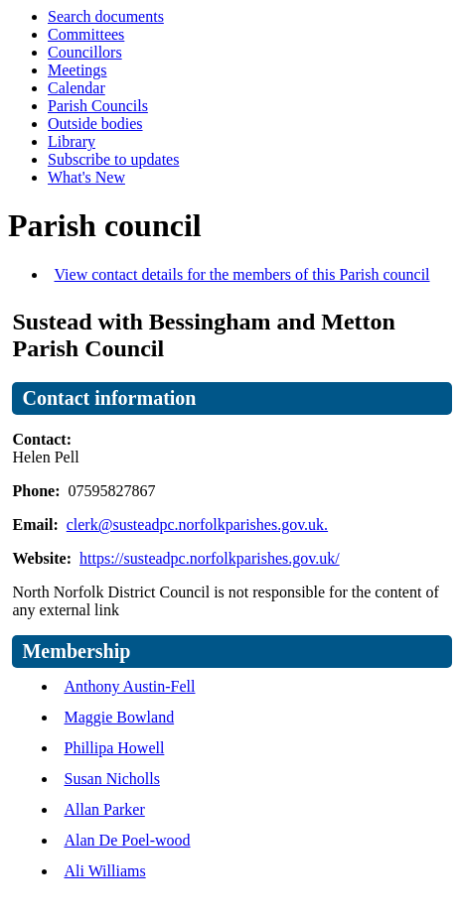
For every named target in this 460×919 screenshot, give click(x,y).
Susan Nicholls (111, 778)
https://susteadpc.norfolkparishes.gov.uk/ (209, 558)
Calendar (76, 87)
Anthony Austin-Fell (129, 686)
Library (71, 141)
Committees (86, 34)
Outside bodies (95, 123)
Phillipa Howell (114, 747)
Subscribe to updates (113, 159)
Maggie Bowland (119, 717)
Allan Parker (104, 809)
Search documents (106, 16)
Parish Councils (98, 105)
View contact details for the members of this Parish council (241, 274)
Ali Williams (104, 870)
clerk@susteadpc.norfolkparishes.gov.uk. (197, 524)
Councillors (85, 52)
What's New (86, 177)
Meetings (77, 70)
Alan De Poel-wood (127, 840)
